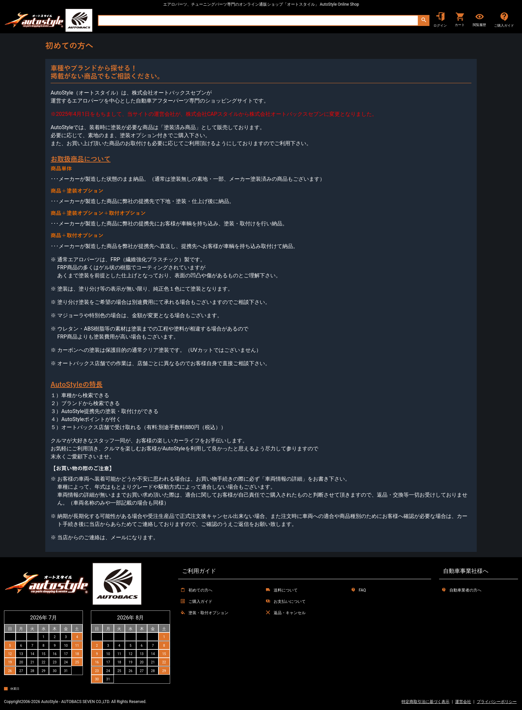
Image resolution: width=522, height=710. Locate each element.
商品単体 (61, 169)
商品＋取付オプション (77, 236)
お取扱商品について (81, 159)
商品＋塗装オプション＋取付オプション (98, 213)
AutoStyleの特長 (77, 384)
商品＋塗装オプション (77, 191)
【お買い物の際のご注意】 (83, 469)
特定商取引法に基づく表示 (425, 701)
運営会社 (463, 701)
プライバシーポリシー (497, 701)
